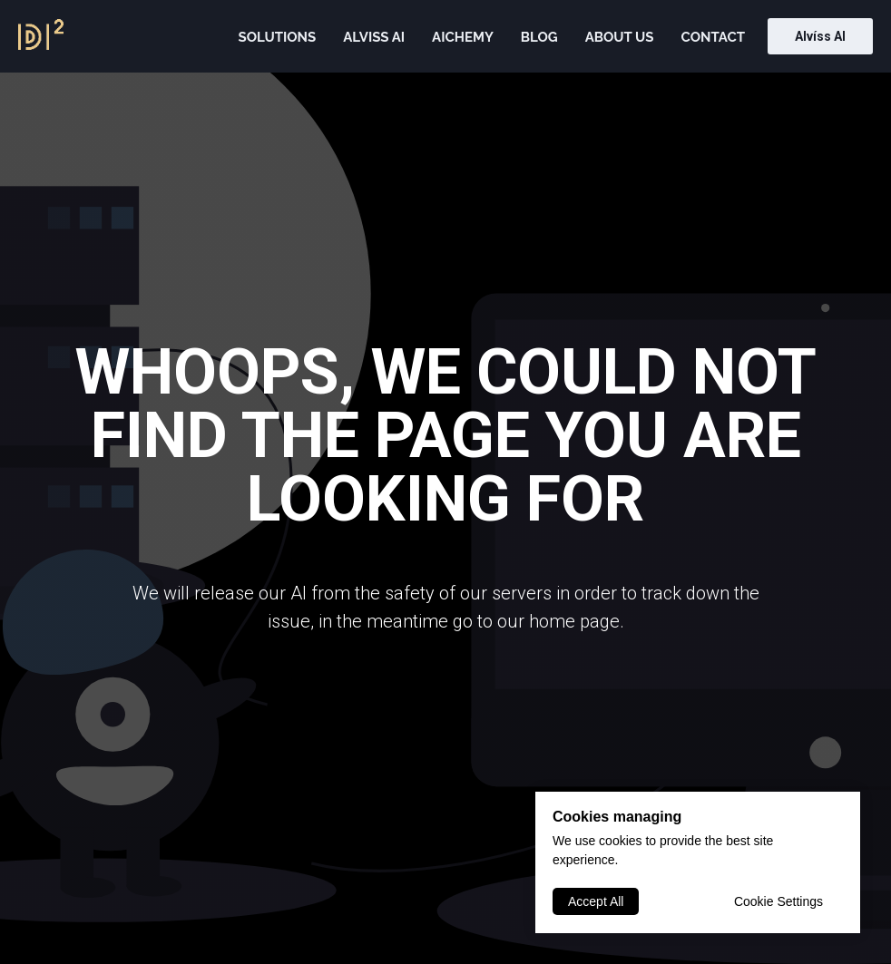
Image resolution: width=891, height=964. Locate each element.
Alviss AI (374, 37)
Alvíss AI (820, 36)
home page (574, 621)
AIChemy (463, 37)
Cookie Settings (778, 901)
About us (619, 37)
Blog (539, 37)
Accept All (595, 901)
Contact (713, 37)
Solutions (277, 37)
